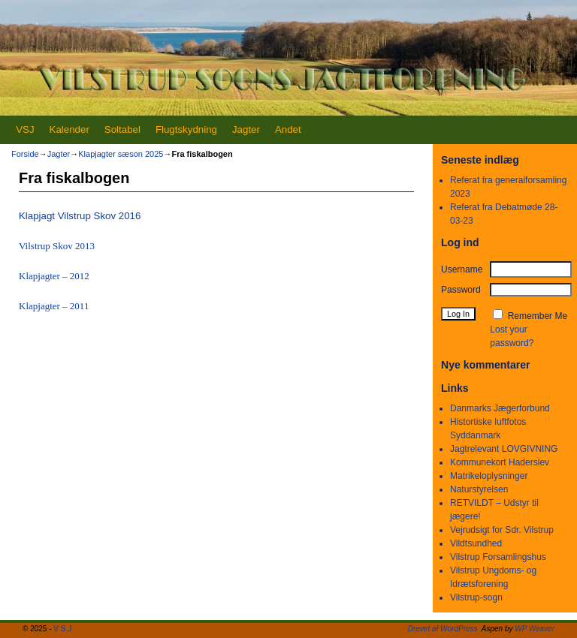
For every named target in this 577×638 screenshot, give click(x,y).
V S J (62, 628)
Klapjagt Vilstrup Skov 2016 (79, 215)
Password (461, 289)
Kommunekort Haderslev (499, 462)
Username (461, 269)
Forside (25, 153)
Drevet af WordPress (443, 628)
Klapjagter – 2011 (54, 305)
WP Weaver (534, 628)
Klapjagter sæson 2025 (120, 153)
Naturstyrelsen (479, 489)
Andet (288, 129)
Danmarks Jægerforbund (500, 408)
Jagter (246, 129)
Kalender (69, 129)
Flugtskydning (186, 129)
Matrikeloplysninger (488, 476)
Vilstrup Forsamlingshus (498, 557)
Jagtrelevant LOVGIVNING (503, 449)
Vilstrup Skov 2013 (57, 245)
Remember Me (537, 316)
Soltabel (122, 129)
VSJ (25, 129)
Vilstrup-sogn (476, 597)
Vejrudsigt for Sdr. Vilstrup (502, 530)
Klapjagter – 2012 (54, 275)
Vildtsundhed (476, 543)
